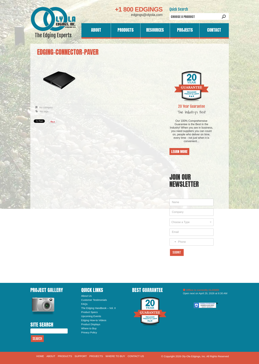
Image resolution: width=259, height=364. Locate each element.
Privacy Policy (89, 332)
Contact (214, 30)
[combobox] (191, 222)
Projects (185, 30)
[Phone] (191, 242)
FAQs (84, 304)
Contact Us (136, 356)
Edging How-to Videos (93, 320)
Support (81, 356)
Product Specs (89, 312)
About (96, 30)
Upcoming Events (91, 316)
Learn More (179, 151)
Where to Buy (89, 328)
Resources (155, 30)
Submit (176, 252)
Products (126, 30)
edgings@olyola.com (147, 15)
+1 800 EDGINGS (138, 9)
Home (40, 356)
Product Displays (90, 324)
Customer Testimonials (94, 299)
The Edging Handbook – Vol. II (98, 308)
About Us (86, 295)
